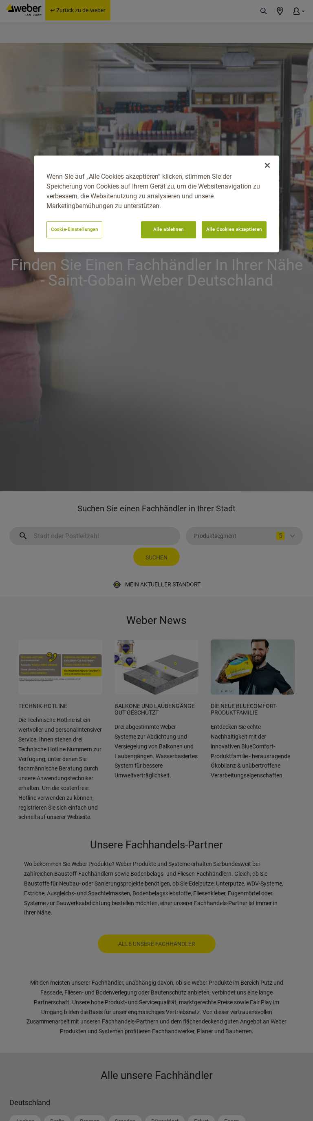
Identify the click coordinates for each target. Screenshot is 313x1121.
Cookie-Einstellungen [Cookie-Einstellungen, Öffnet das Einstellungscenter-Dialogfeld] (74, 229)
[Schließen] (267, 165)
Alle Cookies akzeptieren (234, 229)
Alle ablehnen (168, 229)
